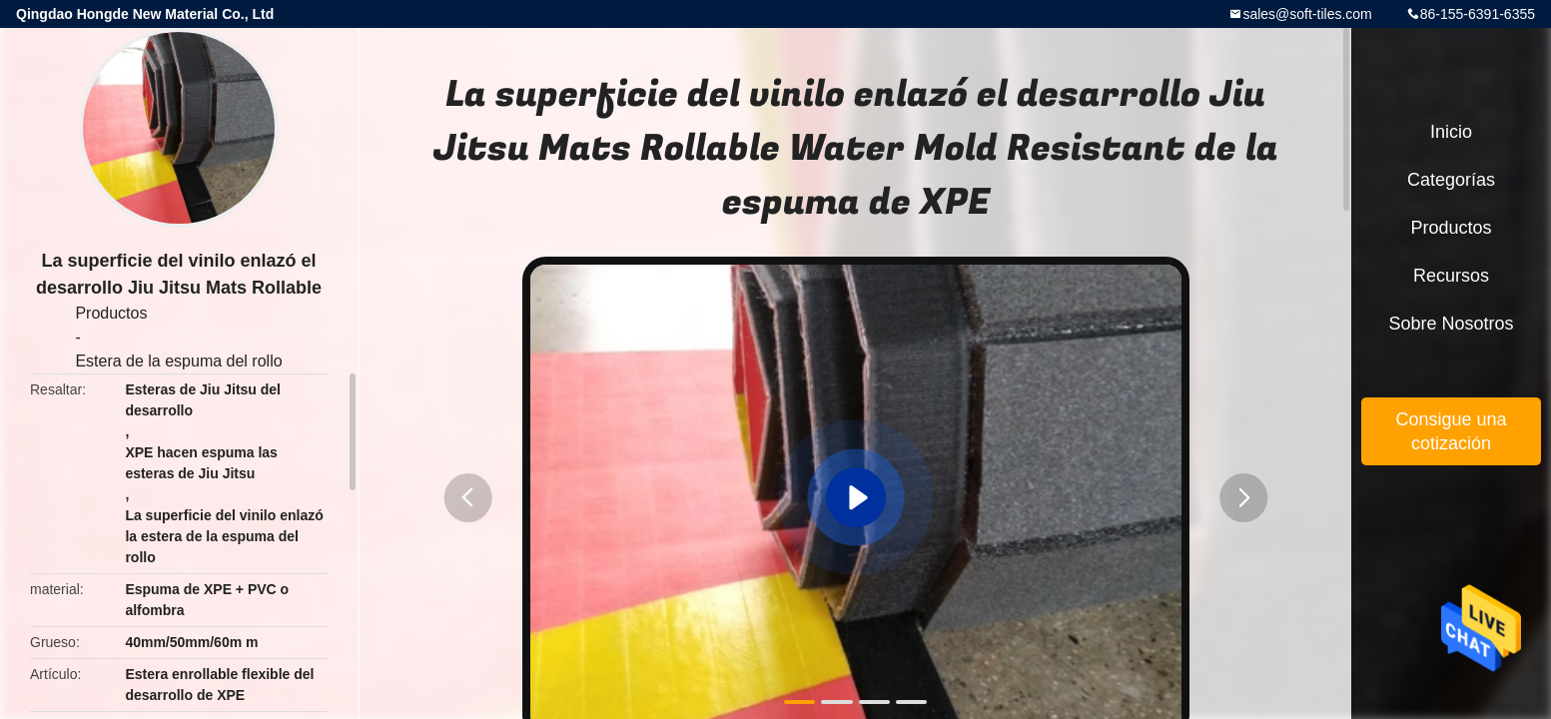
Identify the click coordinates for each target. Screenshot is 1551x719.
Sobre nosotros (1450, 324)
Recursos (1451, 276)
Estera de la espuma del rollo (178, 361)
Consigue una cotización (1450, 431)
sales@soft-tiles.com (1306, 14)
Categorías (1451, 180)
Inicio (1451, 132)
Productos (111, 313)
